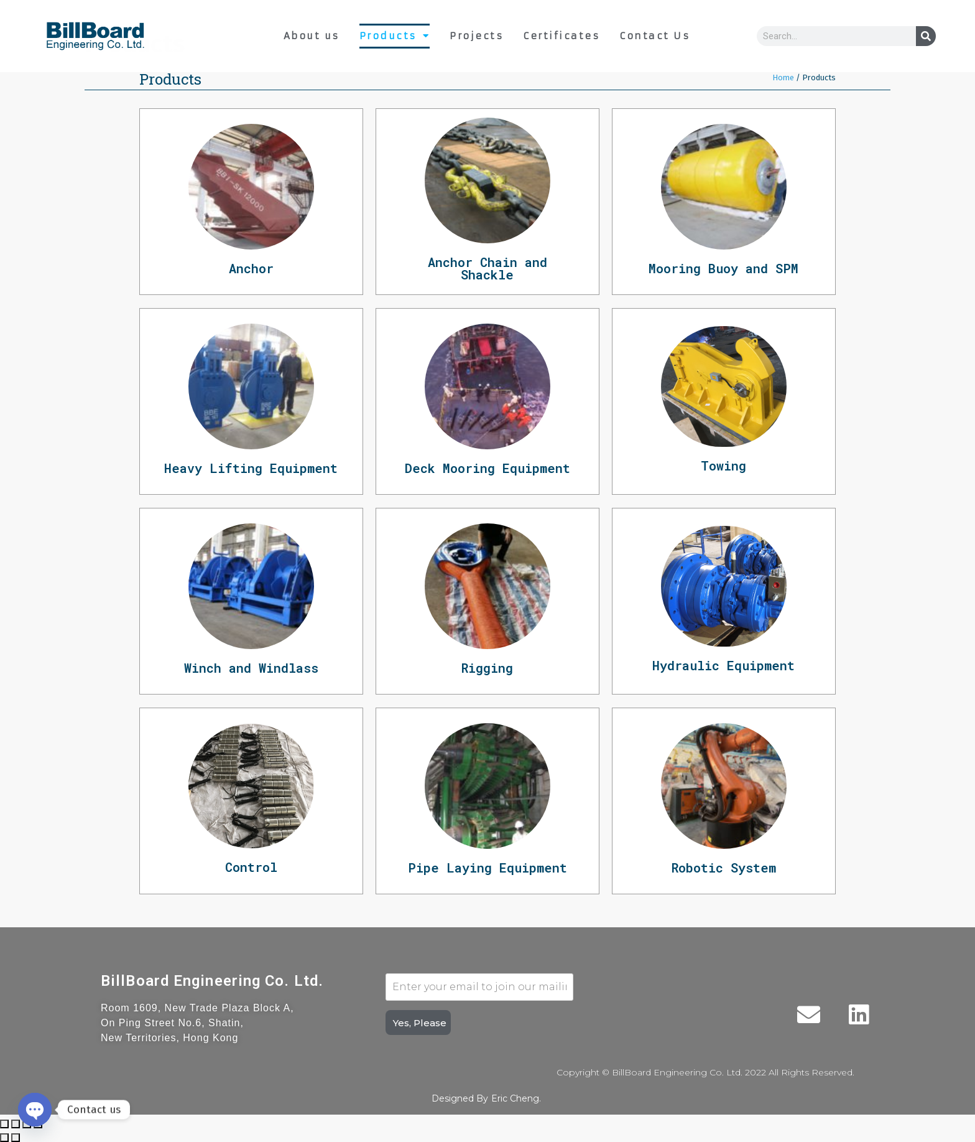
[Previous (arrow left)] (4, 1137)
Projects (476, 36)
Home (783, 77)
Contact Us (654, 36)
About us (312, 36)
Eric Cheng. (516, 1098)
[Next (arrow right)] (15, 1137)
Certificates (561, 36)
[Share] (15, 1124)
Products (394, 36)
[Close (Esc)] (4, 1124)
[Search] (926, 36)
